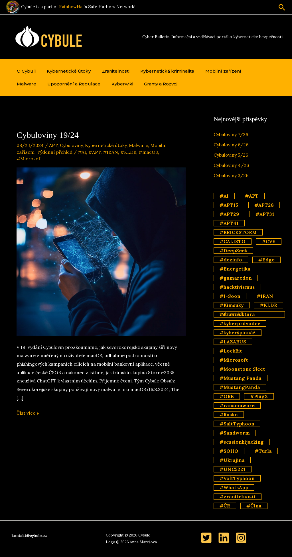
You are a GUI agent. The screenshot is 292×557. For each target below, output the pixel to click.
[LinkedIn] (224, 538)
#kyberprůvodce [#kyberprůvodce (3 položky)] (240, 323)
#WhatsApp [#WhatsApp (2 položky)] (234, 487)
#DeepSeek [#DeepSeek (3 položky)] (233, 250)
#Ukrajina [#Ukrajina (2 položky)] (232, 460)
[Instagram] (241, 538)
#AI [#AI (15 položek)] (224, 196)
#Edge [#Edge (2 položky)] (266, 260)
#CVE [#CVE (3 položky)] (268, 241)
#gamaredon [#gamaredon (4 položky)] (236, 278)
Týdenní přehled (54, 152)
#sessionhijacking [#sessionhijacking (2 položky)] (242, 442)
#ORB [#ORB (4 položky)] (227, 396)
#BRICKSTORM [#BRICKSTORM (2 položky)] (238, 232)
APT (53, 145)
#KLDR (128, 152)
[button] (281, 7)
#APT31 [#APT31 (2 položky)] (265, 214)
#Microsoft (29, 158)
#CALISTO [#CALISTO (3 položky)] (233, 241)
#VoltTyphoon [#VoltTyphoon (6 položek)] (237, 478)
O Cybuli (25, 71)
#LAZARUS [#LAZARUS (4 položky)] (233, 342)
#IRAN (110, 152)
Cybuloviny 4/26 (231, 165)
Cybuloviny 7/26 (231, 134)
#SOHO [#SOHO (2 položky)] (229, 451)
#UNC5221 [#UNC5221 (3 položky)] (233, 469)
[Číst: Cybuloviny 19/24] (101, 251)
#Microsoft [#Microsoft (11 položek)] (234, 360)
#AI (82, 152)
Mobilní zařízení (215, 71)
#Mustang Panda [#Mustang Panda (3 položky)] (240, 378)
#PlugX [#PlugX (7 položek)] (259, 396)
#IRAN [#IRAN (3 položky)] (265, 296)
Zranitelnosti (111, 71)
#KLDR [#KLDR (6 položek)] (268, 305)
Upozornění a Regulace (42, 84)
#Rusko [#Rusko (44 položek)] (229, 414)
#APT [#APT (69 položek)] (252, 196)
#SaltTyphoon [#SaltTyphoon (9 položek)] (237, 424)
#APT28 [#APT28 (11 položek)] (264, 205)
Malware (251, 71)
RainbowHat (71, 6)
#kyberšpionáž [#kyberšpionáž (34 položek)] (238, 332)
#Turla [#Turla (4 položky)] (263, 451)
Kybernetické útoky (66, 71)
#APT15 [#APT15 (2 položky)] (229, 205)
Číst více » (28, 413)
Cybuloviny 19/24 (48, 135)
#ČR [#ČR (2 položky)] (225, 506)
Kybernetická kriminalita (161, 71)
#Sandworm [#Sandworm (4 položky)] (235, 433)
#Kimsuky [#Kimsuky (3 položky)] (232, 305)
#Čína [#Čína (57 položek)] (253, 506)
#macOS (148, 152)
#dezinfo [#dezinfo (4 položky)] (231, 260)
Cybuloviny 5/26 (231, 155)
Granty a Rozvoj (125, 84)
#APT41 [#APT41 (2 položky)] (229, 223)
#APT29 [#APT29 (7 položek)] (229, 214)
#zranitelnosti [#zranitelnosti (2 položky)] (238, 496)
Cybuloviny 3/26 (231, 175)
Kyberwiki (89, 84)
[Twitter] (206, 538)
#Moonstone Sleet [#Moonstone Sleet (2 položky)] (242, 369)
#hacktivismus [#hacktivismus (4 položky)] (237, 287)
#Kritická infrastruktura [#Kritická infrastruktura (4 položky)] (237, 314)
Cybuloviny (71, 145)
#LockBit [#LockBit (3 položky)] (231, 351)
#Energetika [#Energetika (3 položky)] (235, 269)
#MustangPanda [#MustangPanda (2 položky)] (240, 387)
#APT (94, 152)
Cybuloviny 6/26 (231, 145)
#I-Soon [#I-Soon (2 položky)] (230, 296)
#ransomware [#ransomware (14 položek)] (237, 405)
